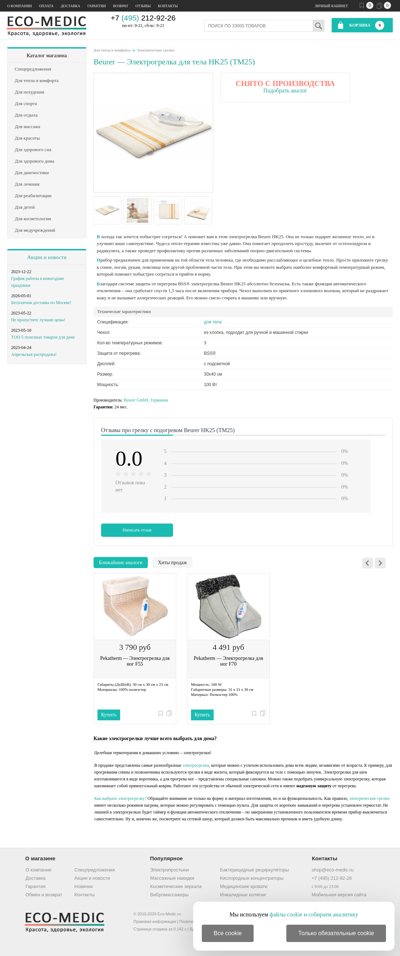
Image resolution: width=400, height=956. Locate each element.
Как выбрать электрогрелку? (120, 798)
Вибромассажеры (169, 894)
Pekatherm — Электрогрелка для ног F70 (228, 661)
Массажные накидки (172, 878)
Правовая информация (154, 921)
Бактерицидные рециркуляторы (254, 870)
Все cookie (228, 933)
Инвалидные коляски (243, 894)
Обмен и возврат (44, 894)
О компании (19, 6)
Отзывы (143, 6)
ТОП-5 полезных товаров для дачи (42, 337)
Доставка (70, 6)
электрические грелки (369, 798)
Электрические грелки (155, 50)
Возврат (120, 6)
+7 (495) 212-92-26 (332, 878)
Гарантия (35, 886)
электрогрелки (195, 765)
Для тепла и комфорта (112, 50)
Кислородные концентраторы (252, 878)
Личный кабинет (331, 6)
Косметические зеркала (176, 886)
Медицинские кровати (244, 886)
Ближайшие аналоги (120, 562)
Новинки (83, 886)
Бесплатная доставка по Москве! (41, 302)
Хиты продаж (172, 562)
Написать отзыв (137, 530)
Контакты (168, 6)
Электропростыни (169, 870)
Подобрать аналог (285, 90)
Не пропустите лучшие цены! (38, 319)
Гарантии (96, 6)
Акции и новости (46, 257)
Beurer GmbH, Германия (146, 400)
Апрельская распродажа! (33, 354)
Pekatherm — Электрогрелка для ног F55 (135, 661)
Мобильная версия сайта (339, 894)
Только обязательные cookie (336, 933)
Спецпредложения (94, 870)
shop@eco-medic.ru (333, 870)
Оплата (46, 6)
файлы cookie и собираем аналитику (313, 914)
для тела (213, 322)
